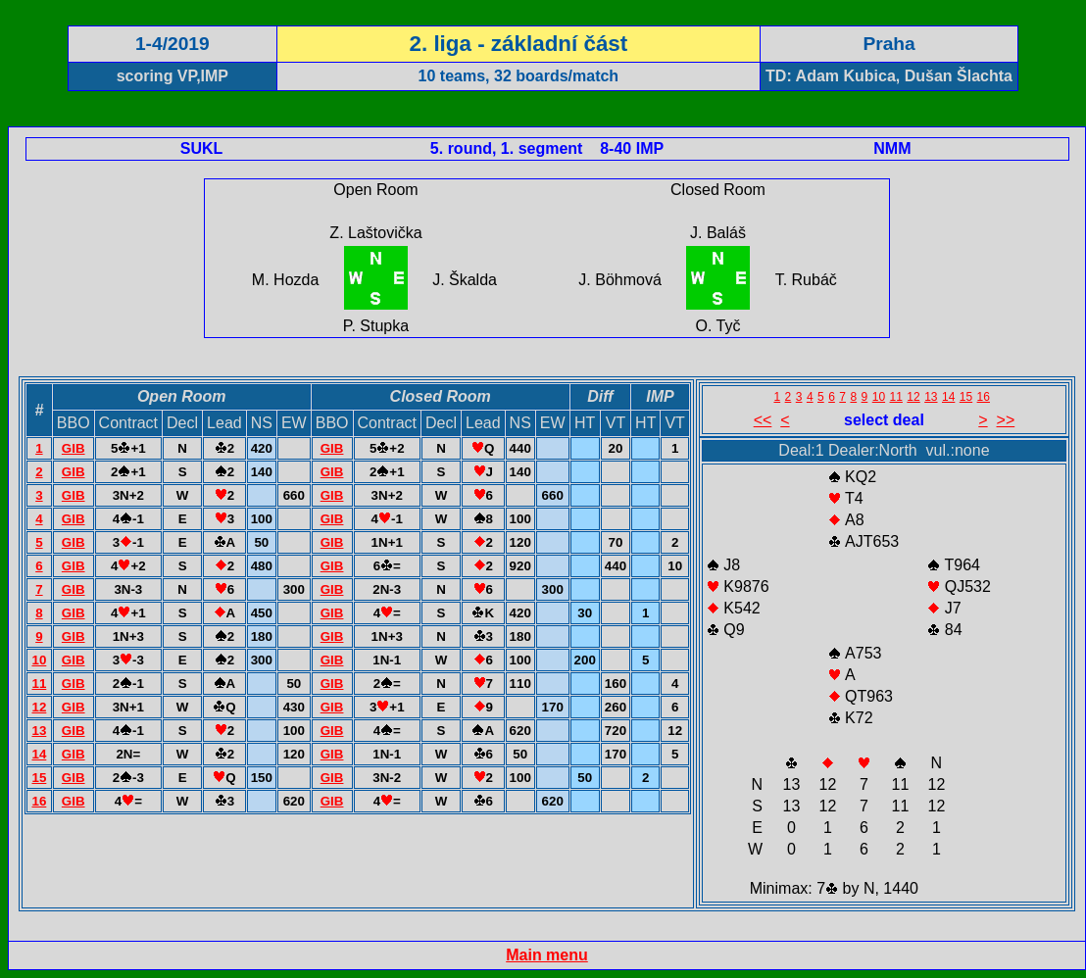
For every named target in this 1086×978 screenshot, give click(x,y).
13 (38, 730)
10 (38, 660)
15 (38, 777)
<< (763, 420)
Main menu (547, 955)
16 (38, 801)
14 (38, 754)
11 (38, 683)
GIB (73, 448)
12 (38, 707)
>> (1006, 420)
